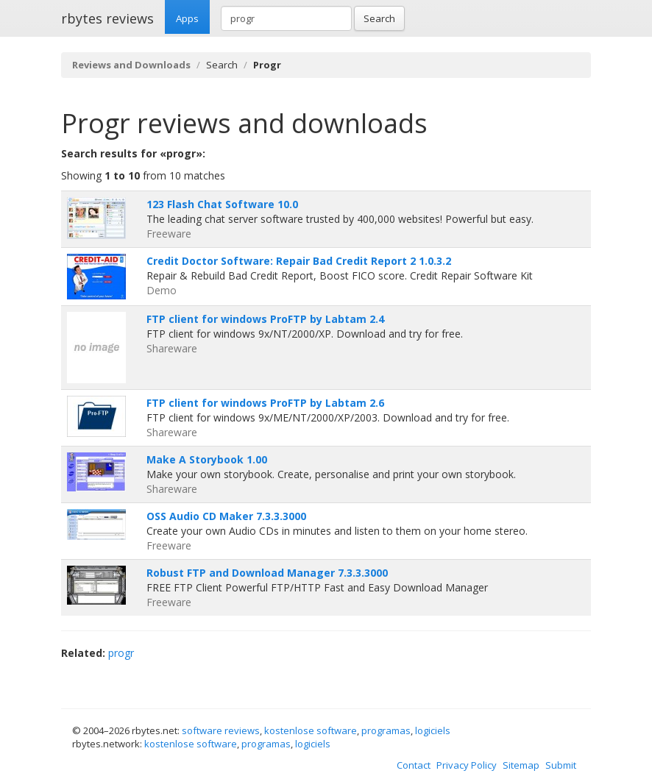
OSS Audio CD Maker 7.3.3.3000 (226, 516)
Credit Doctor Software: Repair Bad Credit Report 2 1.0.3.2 (298, 261)
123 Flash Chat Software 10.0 (222, 204)
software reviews (221, 730)
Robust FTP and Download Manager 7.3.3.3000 (267, 573)
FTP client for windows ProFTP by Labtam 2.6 (265, 403)
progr (121, 653)
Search (379, 18)
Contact (413, 765)
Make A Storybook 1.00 (206, 459)
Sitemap (521, 765)
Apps (187, 18)
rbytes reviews (107, 18)
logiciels (432, 730)
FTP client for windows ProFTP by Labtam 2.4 (265, 319)
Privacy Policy (466, 765)
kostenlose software (310, 730)
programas (386, 730)
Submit (560, 765)
